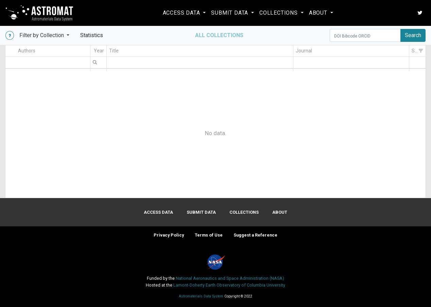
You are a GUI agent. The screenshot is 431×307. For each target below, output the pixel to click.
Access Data (158, 212)
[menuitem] (95, 61)
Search (413, 35)
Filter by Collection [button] (42, 35)
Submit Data (201, 212)
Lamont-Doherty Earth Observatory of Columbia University (229, 285)
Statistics (94, 34)
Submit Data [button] (230, 13)
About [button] (319, 13)
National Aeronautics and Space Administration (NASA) (230, 278)
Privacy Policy (169, 235)
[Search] (365, 35)
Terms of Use (209, 235)
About (279, 212)
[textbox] (53, 62)
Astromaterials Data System (201, 296)
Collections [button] (279, 13)
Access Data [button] (182, 13)
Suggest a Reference (255, 235)
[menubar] (95, 61)
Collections (244, 212)
